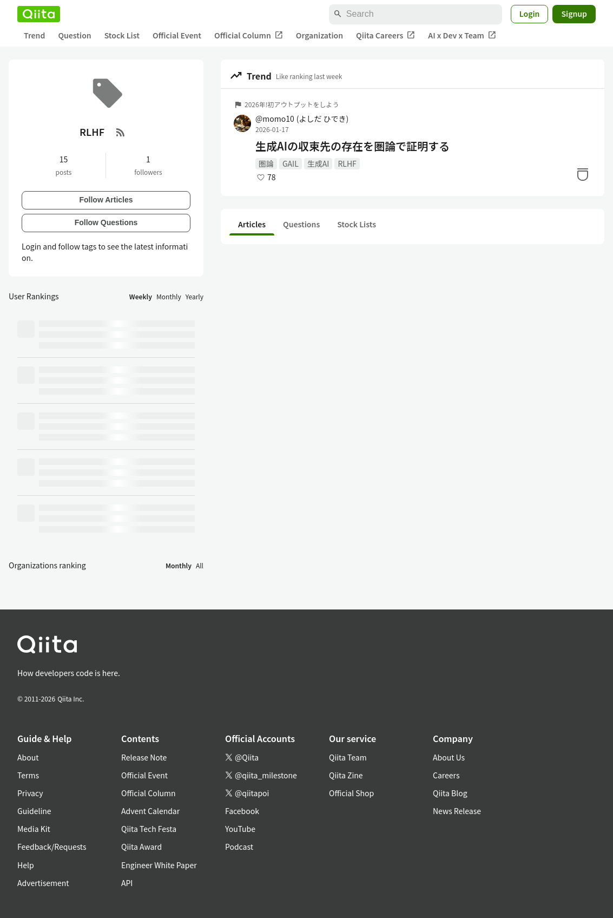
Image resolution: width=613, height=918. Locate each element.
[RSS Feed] (121, 132)
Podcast (239, 846)
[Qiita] (38, 14)
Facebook (242, 810)
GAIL (290, 163)
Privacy (30, 793)
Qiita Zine (346, 775)
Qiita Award (141, 846)
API (127, 882)
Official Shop (351, 793)
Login (529, 13)
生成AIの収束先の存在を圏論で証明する (352, 146)
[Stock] (582, 174)
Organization (319, 35)
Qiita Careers (385, 35)
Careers (446, 775)
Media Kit (33, 828)
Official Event (177, 35)
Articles (252, 224)
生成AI (318, 163)
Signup (574, 13)
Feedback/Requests (52, 846)
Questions (301, 224)
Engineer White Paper (159, 865)
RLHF (347, 163)
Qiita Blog (450, 793)
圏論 (266, 163)
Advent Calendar (150, 810)
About (27, 757)
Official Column (248, 35)
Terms (28, 775)
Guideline (34, 810)
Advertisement (43, 882)
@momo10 (301, 118)
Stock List (122, 35)
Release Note (144, 757)
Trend (34, 35)
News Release (457, 810)
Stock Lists (356, 224)
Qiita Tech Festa (148, 828)
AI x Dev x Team (462, 35)
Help (25, 865)
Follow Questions (106, 222)
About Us (449, 757)
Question (74, 35)
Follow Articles (106, 199)
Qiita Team (348, 757)
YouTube (240, 828)
